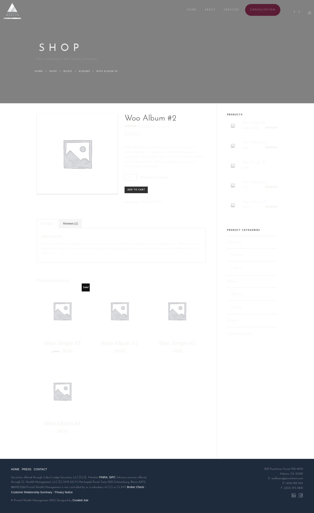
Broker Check (135, 487)
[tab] (47, 223)
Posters (233, 320)
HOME (189, 10)
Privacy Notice (63, 492)
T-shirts (236, 268)
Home (39, 71)
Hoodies (237, 255)
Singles (236, 307)
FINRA (103, 477)
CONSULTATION (259, 10)
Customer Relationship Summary (31, 492)
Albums (84, 71)
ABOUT (207, 10)
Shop (53, 71)
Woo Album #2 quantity (154, 177)
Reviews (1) (70, 223)
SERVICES (228, 10)
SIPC (112, 477)
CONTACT (40, 469)
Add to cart (136, 190)
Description (48, 223)
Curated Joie (80, 500)
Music (67, 71)
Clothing (234, 242)
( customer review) (153, 127)
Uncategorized (239, 334)
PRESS (26, 469)
